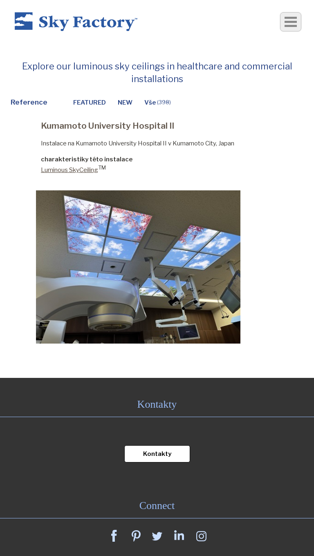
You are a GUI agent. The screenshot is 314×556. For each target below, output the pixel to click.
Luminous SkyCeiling (69, 170)
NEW (125, 102)
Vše (157, 102)
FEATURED (89, 102)
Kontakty (157, 454)
